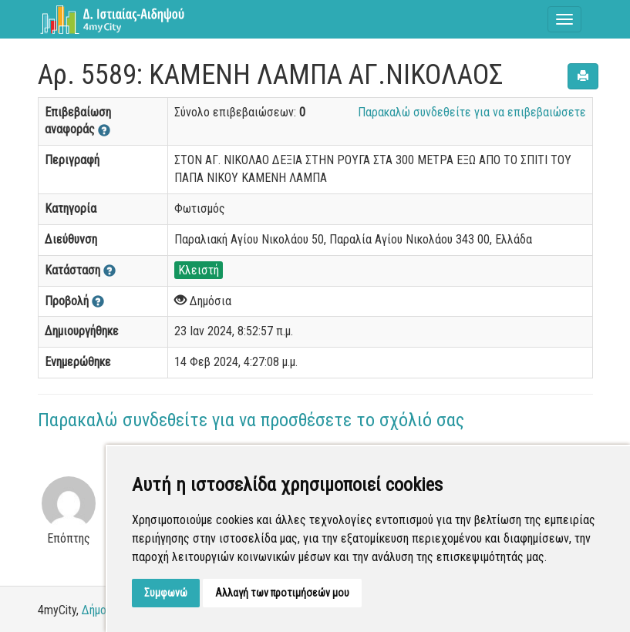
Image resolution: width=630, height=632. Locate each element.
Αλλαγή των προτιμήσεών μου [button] (282, 593)
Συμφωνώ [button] (165, 593)
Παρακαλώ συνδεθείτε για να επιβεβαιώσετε (472, 112)
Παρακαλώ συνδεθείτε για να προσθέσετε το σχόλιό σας (251, 420)
